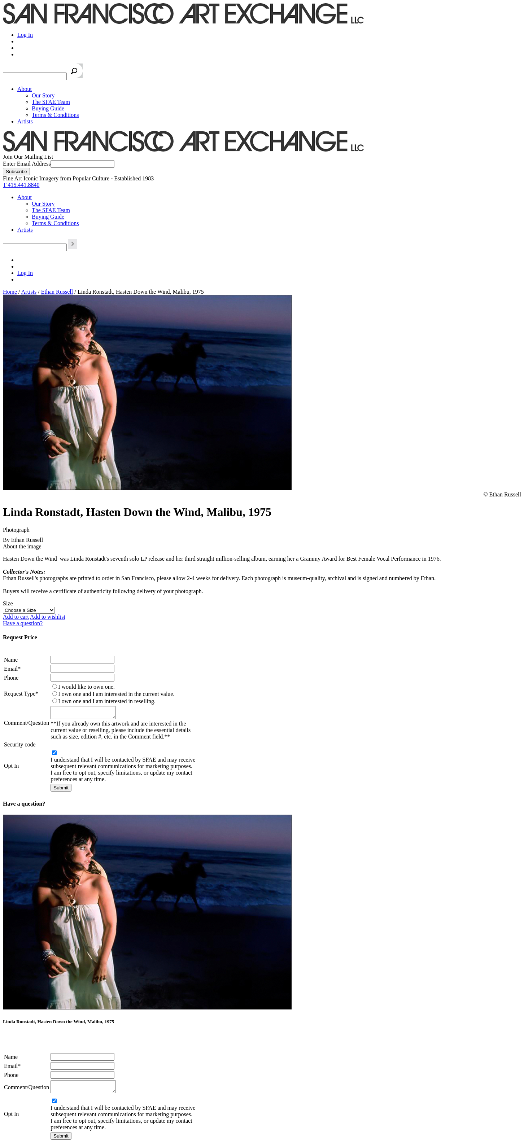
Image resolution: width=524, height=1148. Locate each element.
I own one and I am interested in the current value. (116, 694)
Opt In (11, 768)
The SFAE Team (51, 102)
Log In (25, 35)
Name (11, 660)
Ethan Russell (57, 292)
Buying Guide (48, 108)
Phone (11, 678)
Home (10, 292)
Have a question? (23, 623)
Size (8, 603)
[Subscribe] (16, 171)
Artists (25, 121)
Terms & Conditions (55, 115)
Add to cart (16, 617)
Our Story (43, 95)
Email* (12, 669)
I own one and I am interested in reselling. (107, 701)
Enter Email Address (27, 164)
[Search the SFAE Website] (35, 76)
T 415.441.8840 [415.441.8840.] (21, 185)
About (24, 89)
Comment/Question (26, 724)
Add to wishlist (47, 617)
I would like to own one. (86, 687)
